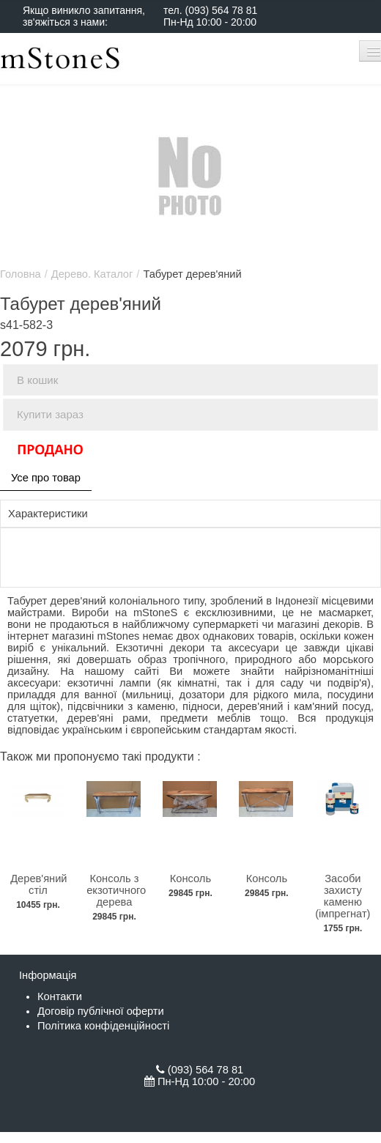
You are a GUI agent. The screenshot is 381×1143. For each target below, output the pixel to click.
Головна (20, 274)
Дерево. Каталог (92, 274)
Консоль (190, 878)
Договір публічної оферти (100, 1011)
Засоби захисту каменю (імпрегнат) (342, 896)
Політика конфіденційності (103, 1026)
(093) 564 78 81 (221, 10)
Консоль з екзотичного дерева (116, 890)
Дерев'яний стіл (38, 884)
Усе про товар (46, 478)
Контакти (59, 996)
